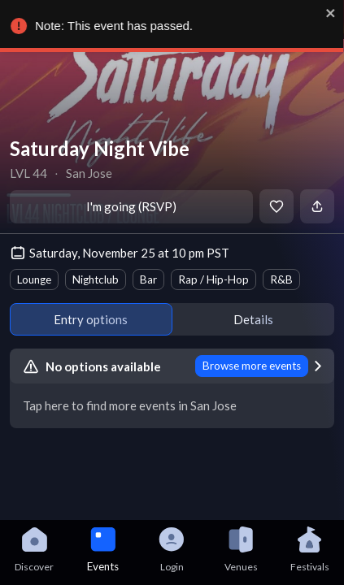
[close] (335, 13)
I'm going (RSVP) (131, 206)
